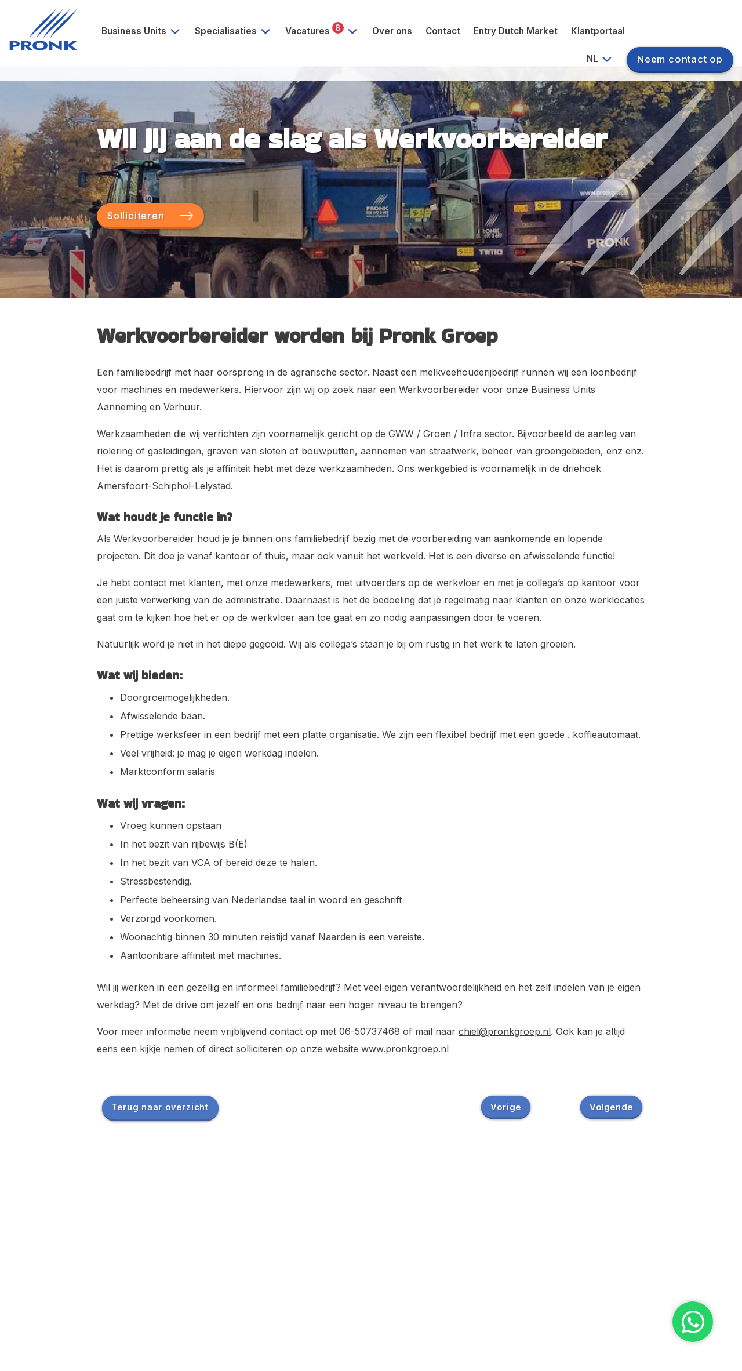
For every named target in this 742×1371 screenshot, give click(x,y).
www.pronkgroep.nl (405, 1048)
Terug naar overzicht (160, 1106)
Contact (442, 31)
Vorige (505, 1106)
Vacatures (325, 31)
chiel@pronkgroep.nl (505, 1031)
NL (604, 59)
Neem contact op (680, 59)
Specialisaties (237, 31)
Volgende (611, 1106)
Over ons (392, 31)
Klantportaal (598, 31)
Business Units (145, 31)
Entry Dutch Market (516, 31)
